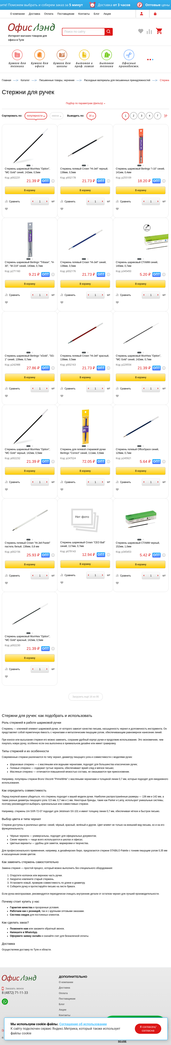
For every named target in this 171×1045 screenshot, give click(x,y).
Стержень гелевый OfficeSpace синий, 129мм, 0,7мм (137, 451)
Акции (107, 13)
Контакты (84, 13)
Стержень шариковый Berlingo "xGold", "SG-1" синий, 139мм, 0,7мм (30, 357)
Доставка (34, 13)
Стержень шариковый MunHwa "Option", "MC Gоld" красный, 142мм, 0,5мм (27, 638)
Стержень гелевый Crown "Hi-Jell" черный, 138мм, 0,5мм (84, 170)
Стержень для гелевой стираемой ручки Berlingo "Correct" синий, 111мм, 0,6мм (83, 451)
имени (56, 115)
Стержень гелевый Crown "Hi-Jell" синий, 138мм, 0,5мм (83, 264)
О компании (17, 13)
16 (91, 115)
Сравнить (12, 201)
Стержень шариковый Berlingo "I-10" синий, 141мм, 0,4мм (140, 170)
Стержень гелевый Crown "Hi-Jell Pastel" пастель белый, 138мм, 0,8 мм (27, 544)
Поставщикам (65, 13)
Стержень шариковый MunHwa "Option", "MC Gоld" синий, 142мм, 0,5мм (27, 170)
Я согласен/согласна (148, 1028)
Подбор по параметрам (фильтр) (85, 103)
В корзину (29, 190)
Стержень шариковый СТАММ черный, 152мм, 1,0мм (138, 544)
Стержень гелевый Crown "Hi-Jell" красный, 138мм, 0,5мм (84, 357)
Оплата (48, 13)
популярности (36, 115)
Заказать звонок (13, 988)
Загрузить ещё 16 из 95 (85, 696)
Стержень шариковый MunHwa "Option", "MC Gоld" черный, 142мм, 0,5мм (27, 451)
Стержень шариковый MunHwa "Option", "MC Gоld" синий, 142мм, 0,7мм (138, 357)
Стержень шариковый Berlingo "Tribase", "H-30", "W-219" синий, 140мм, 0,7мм (29, 264)
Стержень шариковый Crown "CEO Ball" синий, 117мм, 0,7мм (82, 544)
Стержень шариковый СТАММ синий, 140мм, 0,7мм (137, 264)
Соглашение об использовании (83, 1024)
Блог (97, 13)
